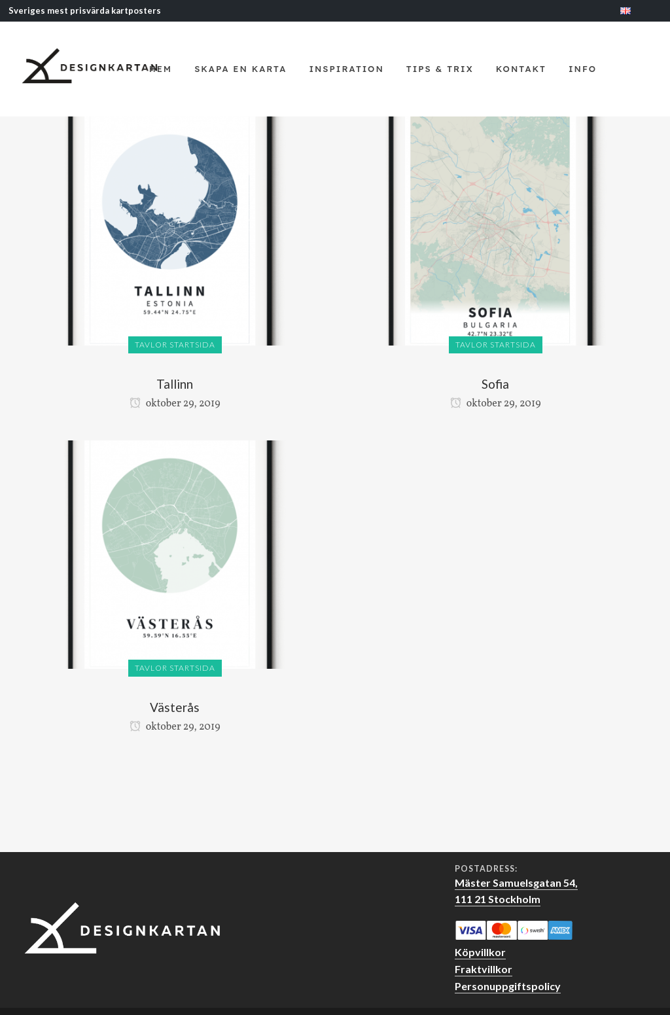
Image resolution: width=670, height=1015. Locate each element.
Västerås (175, 707)
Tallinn (174, 383)
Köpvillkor (480, 952)
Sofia (495, 383)
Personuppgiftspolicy (508, 986)
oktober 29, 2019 (175, 404)
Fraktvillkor (483, 969)
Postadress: (486, 869)
